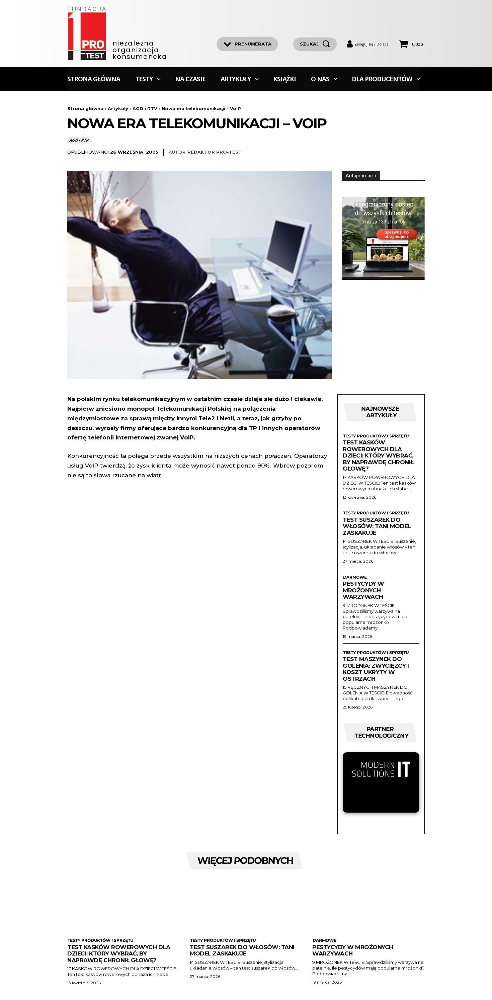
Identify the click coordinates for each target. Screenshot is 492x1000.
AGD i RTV (145, 108)
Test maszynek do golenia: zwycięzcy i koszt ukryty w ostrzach (376, 669)
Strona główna (85, 108)
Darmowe (354, 577)
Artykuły (118, 108)
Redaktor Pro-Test (214, 152)
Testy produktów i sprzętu (375, 436)
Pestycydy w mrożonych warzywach (363, 590)
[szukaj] (315, 44)
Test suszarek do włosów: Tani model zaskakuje (377, 526)
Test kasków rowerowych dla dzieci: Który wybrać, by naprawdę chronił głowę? (378, 455)
